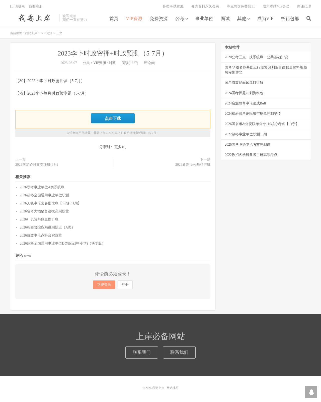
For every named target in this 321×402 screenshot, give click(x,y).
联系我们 (142, 352)
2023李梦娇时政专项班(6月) (36, 164)
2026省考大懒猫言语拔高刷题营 (44, 211)
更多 (117, 147)
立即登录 (104, 284)
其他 (241, 18)
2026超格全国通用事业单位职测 (44, 195)
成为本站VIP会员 (276, 6)
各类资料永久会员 (205, 6)
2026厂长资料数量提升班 (39, 219)
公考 (179, 18)
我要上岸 (33, 18)
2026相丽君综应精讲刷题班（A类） (47, 227)
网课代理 (304, 6)
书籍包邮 (290, 18)
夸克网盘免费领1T (241, 6)
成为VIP (265, 18)
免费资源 (159, 18)
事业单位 (204, 18)
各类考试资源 (173, 6)
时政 (112, 63)
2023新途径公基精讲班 (192, 164)
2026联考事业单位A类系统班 (42, 187)
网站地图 (173, 388)
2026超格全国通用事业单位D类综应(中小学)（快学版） (62, 243)
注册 (125, 284)
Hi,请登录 (17, 6)
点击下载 (113, 118)
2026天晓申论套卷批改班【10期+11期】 (50, 203)
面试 (225, 18)
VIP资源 (134, 18)
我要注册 (36, 6)
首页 (113, 18)
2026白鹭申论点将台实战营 (41, 235)
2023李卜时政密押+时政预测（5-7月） (113, 53)
